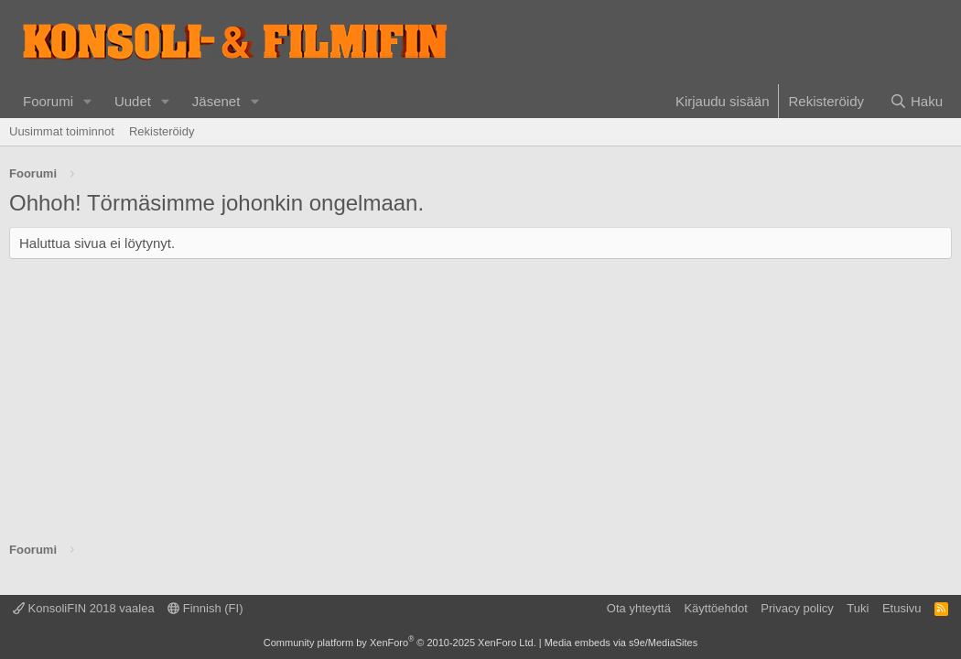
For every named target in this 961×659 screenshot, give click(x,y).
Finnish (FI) (205, 608)
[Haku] (916, 101)
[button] (88, 101)
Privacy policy (797, 608)
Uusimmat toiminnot (61, 131)
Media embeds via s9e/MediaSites (621, 642)
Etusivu (902, 608)
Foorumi (48, 101)
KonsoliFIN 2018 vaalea (84, 608)
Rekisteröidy (162, 131)
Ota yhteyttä (639, 608)
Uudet (132, 101)
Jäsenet (216, 101)
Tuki (858, 608)
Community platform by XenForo (400, 642)
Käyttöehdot (715, 608)
